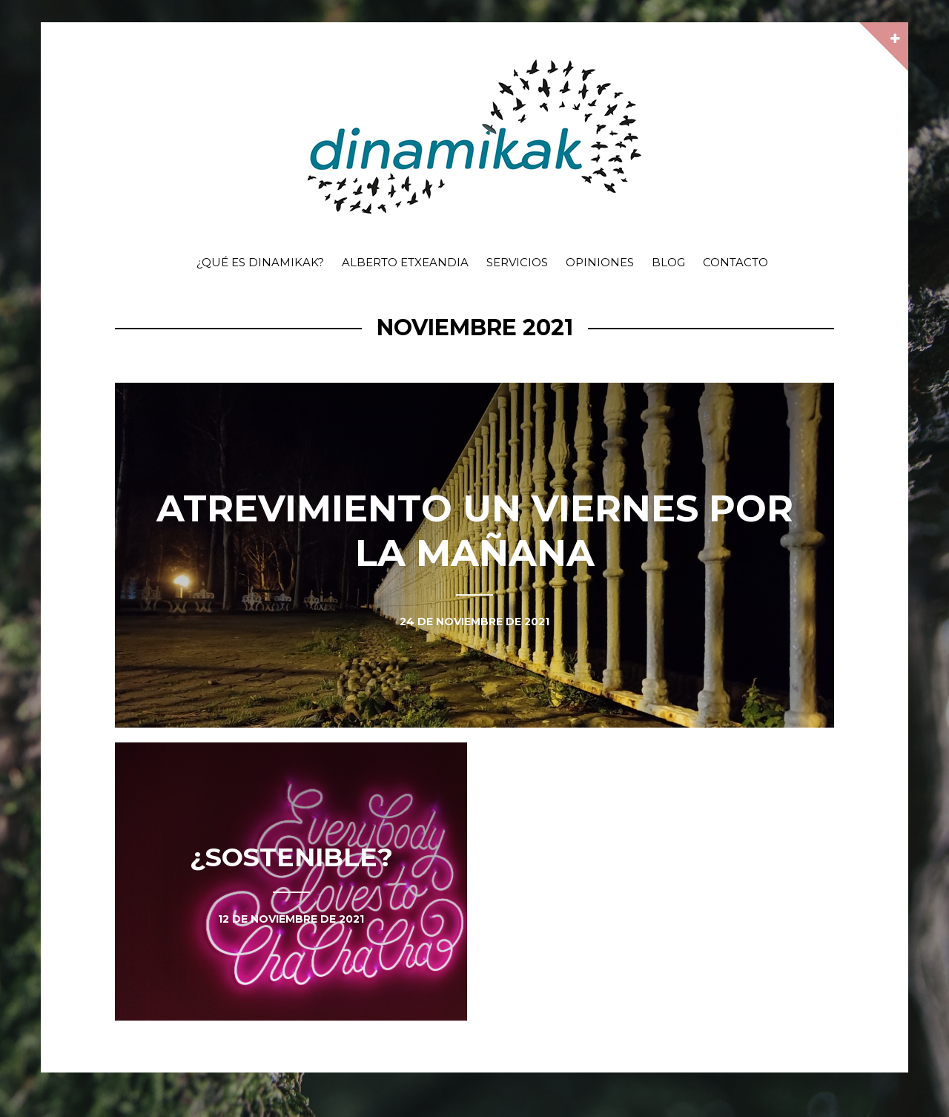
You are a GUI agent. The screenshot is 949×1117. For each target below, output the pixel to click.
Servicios (517, 262)
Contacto (735, 262)
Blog (668, 262)
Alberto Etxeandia (405, 262)
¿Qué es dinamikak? (260, 262)
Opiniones (600, 262)
